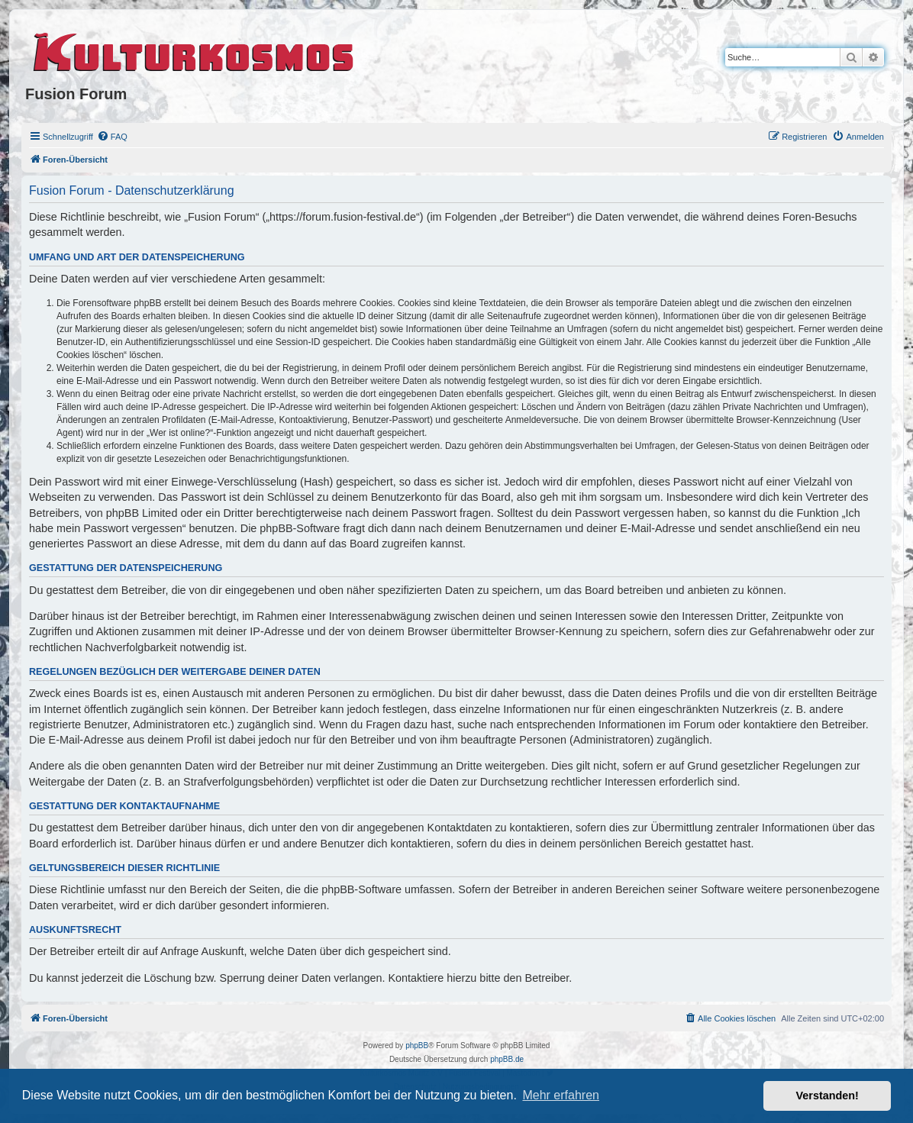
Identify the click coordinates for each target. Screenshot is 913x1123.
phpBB (416, 1045)
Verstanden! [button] (827, 1095)
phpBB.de (507, 1059)
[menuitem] (112, 136)
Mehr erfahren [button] (560, 1095)
